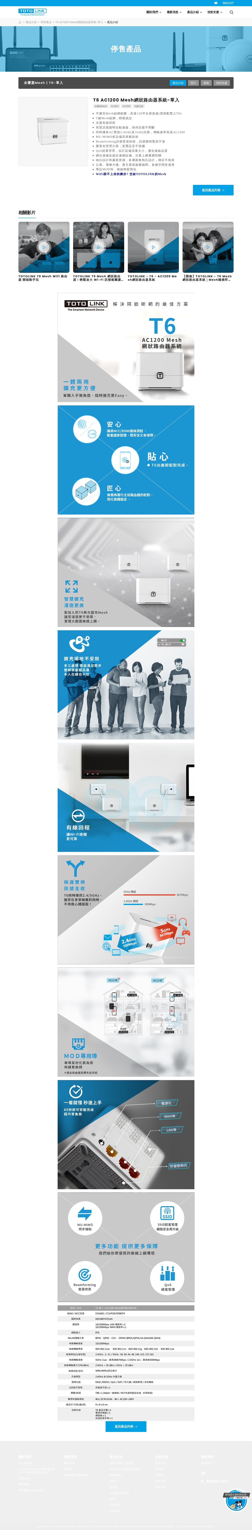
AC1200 (126, 106)
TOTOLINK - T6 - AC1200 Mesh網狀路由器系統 (152, 278)
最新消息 (173, 12)
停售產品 (45, 22)
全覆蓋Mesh (101, 106)
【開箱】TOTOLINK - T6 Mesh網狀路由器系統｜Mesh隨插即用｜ (207, 279)
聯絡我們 (228, 3)
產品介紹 (193, 12)
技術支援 (213, 12)
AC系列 (115, 106)
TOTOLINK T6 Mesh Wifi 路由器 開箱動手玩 (42, 278)
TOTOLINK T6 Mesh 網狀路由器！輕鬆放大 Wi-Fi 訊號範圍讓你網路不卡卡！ (97, 279)
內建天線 (138, 106)
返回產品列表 (211, 190)
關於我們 (152, 12)
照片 (193, 83)
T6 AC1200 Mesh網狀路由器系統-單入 (79, 22)
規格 (206, 83)
